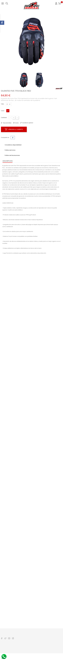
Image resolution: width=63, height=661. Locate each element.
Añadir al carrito (14, 129)
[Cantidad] (10, 117)
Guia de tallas (7, 123)
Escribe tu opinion (27, 123)
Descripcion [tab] (7, 161)
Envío (17, 123)
